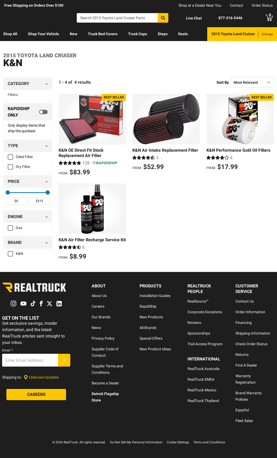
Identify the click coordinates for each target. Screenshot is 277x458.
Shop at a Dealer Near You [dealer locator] (199, 5)
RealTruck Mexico (202, 390)
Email (7, 350)
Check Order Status (251, 344)
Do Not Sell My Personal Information (136, 442)
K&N (19, 253)
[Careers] (36, 394)
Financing (243, 322)
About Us (99, 296)
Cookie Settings (178, 442)
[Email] (30, 360)
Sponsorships (199, 333)
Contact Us (244, 301)
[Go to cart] (269, 18)
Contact (236, 5)
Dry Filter (23, 166)
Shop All (10, 34)
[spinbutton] (16, 201)
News (96, 328)
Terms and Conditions (209, 442)
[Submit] (64, 360)
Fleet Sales (244, 421)
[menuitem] (10, 34)
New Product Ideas (155, 349)
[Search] (122, 18)
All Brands (148, 328)
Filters (13, 95)
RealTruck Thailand (203, 401)
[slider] (8, 192)
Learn (8, 48)
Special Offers (151, 338)
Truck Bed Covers (102, 34)
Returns (242, 354)
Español (242, 410)
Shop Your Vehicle (43, 34)
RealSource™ (198, 301)
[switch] (28, 112)
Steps (163, 34)
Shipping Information (252, 333)
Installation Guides (155, 296)
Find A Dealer (246, 365)
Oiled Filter (24, 157)
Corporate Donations (205, 312)
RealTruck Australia (203, 369)
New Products (151, 317)
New (73, 34)
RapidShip (148, 306)
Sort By (223, 82)
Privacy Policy (103, 338)
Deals (183, 34)
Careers (98, 306)
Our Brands (101, 317)
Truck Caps (137, 34)
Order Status (262, 5)
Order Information (250, 312)
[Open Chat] (189, 18)
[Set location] (41, 377)
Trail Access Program (205, 344)
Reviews (194, 322)
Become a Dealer (105, 383)
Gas (19, 228)
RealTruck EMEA (201, 379)
